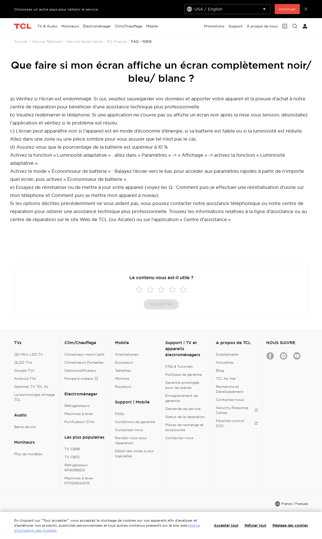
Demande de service (182, 408)
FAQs (119, 413)
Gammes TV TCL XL (31, 386)
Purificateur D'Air (79, 422)
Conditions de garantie (135, 422)
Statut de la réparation (185, 416)
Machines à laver (78, 413)
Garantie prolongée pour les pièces (182, 385)
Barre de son (25, 427)
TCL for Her (226, 378)
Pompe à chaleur (81, 378)
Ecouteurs (124, 362)
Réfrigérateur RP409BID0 (76, 467)
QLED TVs (23, 362)
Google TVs (24, 370)
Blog (220, 370)
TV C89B (72, 449)
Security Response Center (237, 410)
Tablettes (123, 370)
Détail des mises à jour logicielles (134, 453)
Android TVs (25, 378)
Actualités (225, 362)
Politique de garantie (183, 374)
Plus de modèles (28, 454)
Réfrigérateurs (77, 405)
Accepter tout (226, 525)
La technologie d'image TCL (34, 397)
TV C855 (72, 457)
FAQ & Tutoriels (179, 366)
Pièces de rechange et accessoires (184, 427)
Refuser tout (255, 525)
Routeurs (123, 386)
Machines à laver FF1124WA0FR (78, 480)
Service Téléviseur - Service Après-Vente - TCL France (79, 41)
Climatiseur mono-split (84, 354)
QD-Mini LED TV (28, 354)
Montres (122, 378)
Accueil (20, 41)
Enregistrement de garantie (181, 398)
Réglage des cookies (290, 525)
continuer (287, 9)
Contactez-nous (129, 430)
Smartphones (126, 354)
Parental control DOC (237, 423)
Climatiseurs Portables (84, 362)
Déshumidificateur (80, 370)
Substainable (227, 354)
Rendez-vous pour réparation (131, 440)
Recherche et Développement (230, 389)
